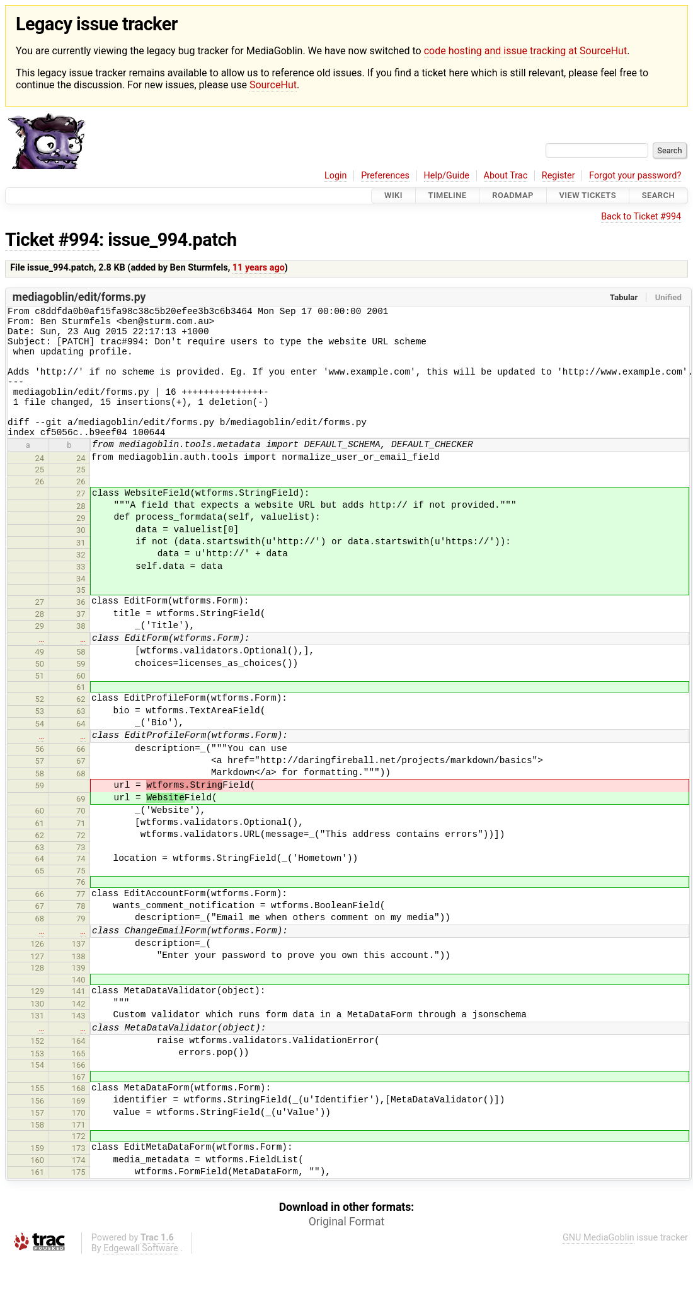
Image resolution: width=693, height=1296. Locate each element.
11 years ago (258, 267)
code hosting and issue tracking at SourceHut (525, 51)
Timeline (447, 196)
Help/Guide (446, 175)
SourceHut (273, 85)
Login (335, 175)
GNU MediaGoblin (598, 1262)
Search (658, 196)
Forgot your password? (635, 175)
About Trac (506, 175)
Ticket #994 (52, 239)
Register (558, 175)
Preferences (385, 175)
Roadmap (513, 196)
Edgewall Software (140, 1273)
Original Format (347, 1246)
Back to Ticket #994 (641, 216)
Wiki (393, 196)
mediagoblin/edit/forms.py (79, 297)
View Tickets (587, 196)
